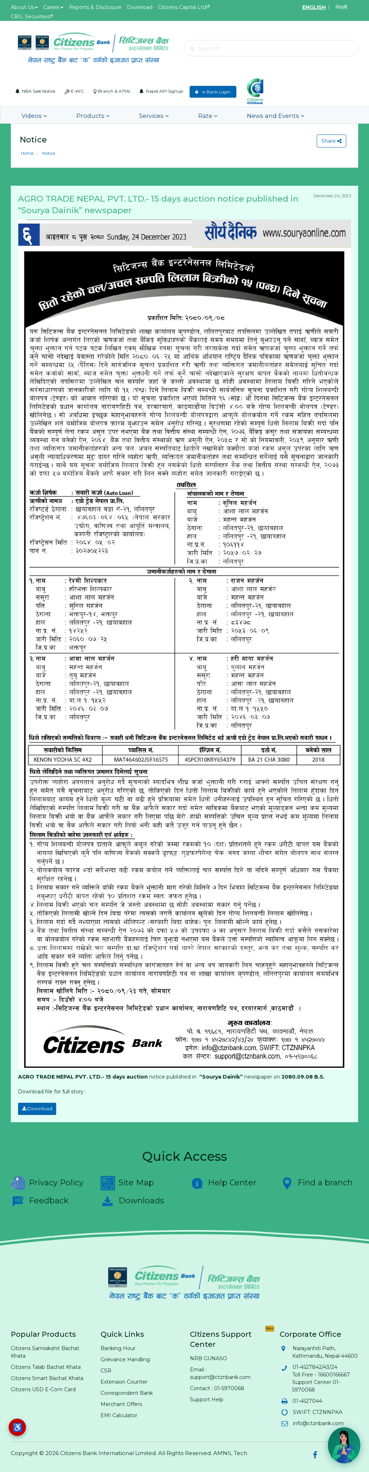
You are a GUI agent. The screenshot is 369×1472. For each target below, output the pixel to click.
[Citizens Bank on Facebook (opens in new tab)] (315, 1453)
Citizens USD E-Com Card (43, 1388)
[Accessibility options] (17, 1427)
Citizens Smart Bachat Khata (47, 1377)
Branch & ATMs (111, 91)
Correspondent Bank (127, 1391)
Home (27, 153)
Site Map (127, 1181)
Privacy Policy (47, 1181)
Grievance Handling (125, 1358)
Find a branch (316, 1181)
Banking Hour (118, 1347)
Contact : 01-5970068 (217, 1387)
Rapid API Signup (161, 91)
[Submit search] (191, 48)
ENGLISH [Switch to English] (314, 7)
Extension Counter (124, 1380)
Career (53, 7)
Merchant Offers (121, 1403)
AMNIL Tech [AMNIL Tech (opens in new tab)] (230, 1451)
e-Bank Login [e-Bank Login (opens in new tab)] (213, 91)
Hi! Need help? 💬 (333, 1421)
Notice (48, 153)
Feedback (39, 1200)
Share (330, 141)
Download (139, 7)
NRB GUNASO (208, 1357)
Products (79, 115)
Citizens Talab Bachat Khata (46, 1365)
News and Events (228, 115)
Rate (172, 115)
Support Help (206, 1398)
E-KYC (74, 91)
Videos (31, 115)
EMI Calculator (119, 1414)
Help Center (223, 1181)
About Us (24, 7)
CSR (106, 1369)
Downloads (132, 1200)
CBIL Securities (30, 16)
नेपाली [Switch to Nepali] (341, 7)
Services (128, 115)
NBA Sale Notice (35, 91)
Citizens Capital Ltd (182, 7)
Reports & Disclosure (95, 7)
